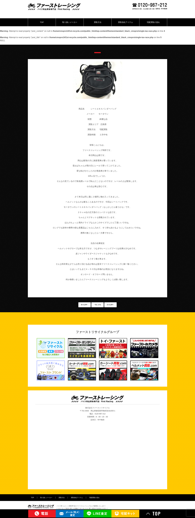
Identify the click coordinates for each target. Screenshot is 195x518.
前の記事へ (84, 305)
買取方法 (97, 22)
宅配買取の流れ (153, 22)
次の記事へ (110, 305)
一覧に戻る (97, 305)
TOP (42, 22)
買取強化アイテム (125, 22)
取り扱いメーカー (69, 22)
